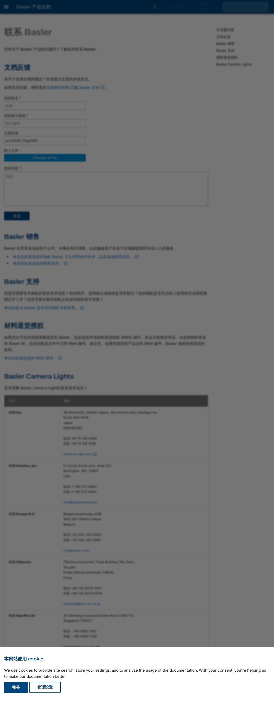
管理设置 (45, 687)
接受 (16, 687)
